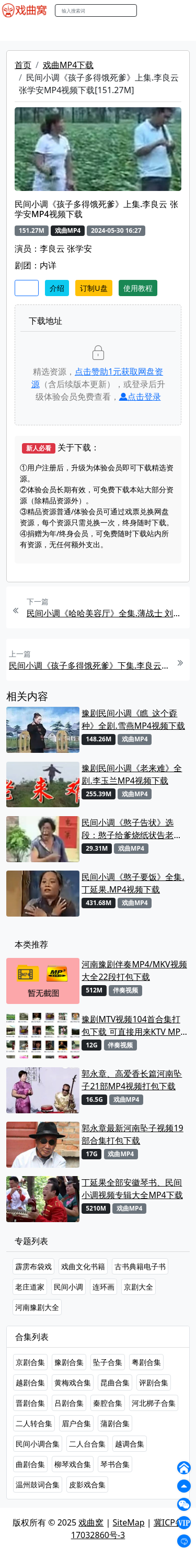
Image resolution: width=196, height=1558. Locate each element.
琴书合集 (115, 1464)
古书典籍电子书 (140, 1266)
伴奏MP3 (174, 31)
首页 (23, 65)
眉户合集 (76, 1423)
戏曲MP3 (61, 31)
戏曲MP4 (20, 31)
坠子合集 (107, 1362)
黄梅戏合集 (72, 1382)
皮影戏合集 (87, 1484)
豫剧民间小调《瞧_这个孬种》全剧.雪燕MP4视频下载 (133, 719)
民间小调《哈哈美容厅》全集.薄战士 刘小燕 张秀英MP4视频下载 (107, 613)
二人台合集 (87, 1444)
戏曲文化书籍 (83, 1266)
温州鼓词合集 (38, 1484)
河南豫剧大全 (37, 1307)
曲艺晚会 (133, 31)
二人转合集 (34, 1423)
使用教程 (138, 288)
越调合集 (129, 1444)
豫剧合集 (69, 1362)
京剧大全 (138, 1287)
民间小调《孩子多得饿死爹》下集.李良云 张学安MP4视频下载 (89, 665)
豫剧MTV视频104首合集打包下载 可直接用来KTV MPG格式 (134, 1025)
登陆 (182, 11)
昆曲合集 (115, 1382)
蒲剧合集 (115, 1423)
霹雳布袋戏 (33, 1266)
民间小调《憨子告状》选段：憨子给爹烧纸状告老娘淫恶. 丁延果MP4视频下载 (132, 829)
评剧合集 (153, 1382)
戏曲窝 (90, 1522)
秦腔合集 (107, 1403)
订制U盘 (93, 288)
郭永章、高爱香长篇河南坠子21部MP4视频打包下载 (132, 1080)
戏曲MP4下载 (68, 65)
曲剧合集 (30, 1464)
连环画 (103, 1287)
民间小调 (68, 1287)
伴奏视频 (125, 990)
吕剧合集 (69, 1403)
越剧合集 (30, 1382)
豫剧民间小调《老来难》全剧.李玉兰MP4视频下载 (132, 774)
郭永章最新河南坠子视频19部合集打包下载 (132, 1134)
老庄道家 (29, 1287)
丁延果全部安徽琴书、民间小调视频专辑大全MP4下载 (132, 1189)
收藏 (26, 288)
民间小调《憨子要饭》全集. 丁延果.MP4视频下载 (133, 883)
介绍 (57, 288)
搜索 (148, 10)
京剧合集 (30, 1362)
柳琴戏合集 (72, 1464)
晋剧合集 (30, 1403)
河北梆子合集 (154, 1403)
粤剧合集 (146, 1362)
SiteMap (129, 1522)
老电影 (97, 31)
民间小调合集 (38, 1444)
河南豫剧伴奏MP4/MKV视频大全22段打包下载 (134, 970)
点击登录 (140, 396)
